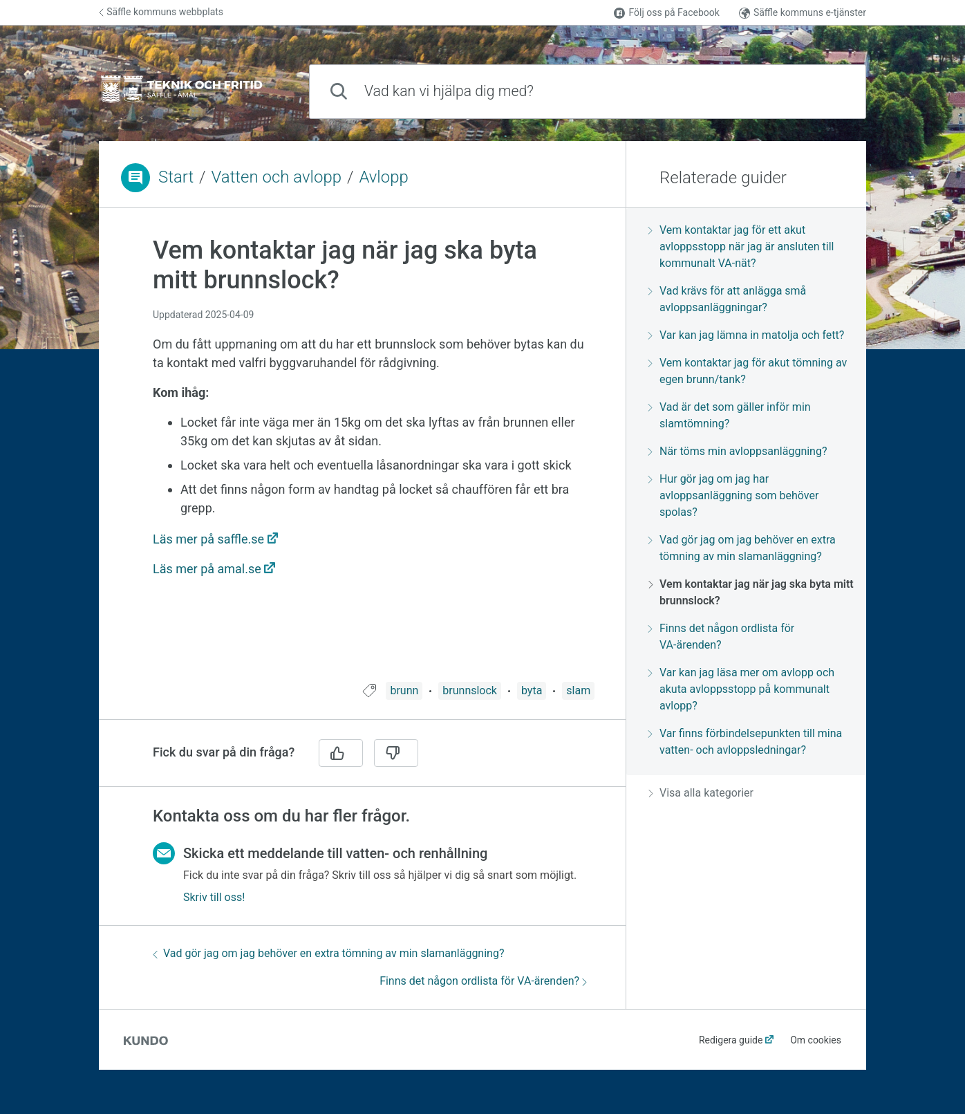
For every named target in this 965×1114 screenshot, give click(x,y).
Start (176, 177)
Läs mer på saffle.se (208, 539)
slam (578, 690)
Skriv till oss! (214, 897)
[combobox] (587, 91)
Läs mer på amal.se (207, 568)
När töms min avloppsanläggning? (737, 451)
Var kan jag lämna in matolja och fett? (746, 335)
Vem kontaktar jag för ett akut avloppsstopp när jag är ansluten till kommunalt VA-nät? (741, 246)
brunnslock (469, 690)
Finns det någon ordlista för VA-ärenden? (483, 980)
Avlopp (383, 177)
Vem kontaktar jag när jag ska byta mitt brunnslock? (751, 592)
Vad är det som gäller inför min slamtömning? (729, 415)
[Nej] (396, 753)
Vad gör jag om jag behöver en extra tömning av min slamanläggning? (328, 953)
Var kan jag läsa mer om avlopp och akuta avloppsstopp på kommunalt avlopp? (741, 689)
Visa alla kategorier (700, 792)
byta (531, 690)
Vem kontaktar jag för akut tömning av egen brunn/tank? (747, 371)
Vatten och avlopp (277, 177)
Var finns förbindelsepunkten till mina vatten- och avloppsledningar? (745, 741)
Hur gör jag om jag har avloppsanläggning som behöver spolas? (733, 495)
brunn (404, 690)
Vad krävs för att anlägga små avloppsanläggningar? (727, 299)
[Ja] (341, 753)
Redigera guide (731, 1040)
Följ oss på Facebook (666, 13)
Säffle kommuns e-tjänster (802, 13)
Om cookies (815, 1040)
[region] (362, 453)
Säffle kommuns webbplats (161, 11)
